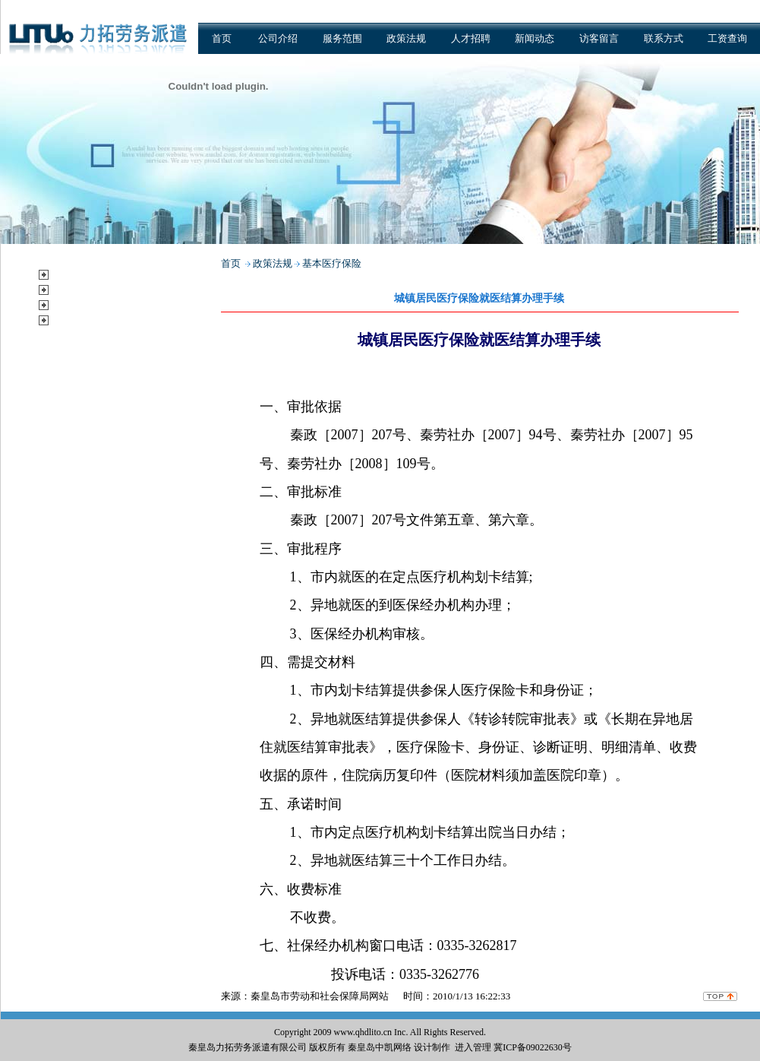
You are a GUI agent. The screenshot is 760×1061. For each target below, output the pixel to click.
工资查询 (727, 38)
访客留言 (599, 38)
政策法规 (406, 38)
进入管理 (473, 1047)
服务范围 (342, 38)
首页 (222, 38)
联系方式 (663, 38)
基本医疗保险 (331, 263)
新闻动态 (534, 38)
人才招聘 (470, 38)
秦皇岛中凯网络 (380, 1047)
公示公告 (76, 319)
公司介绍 (278, 38)
